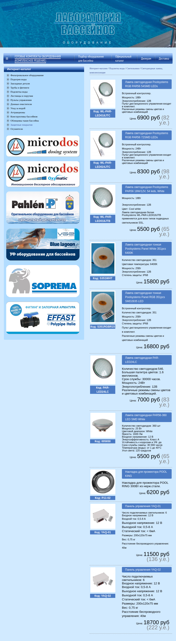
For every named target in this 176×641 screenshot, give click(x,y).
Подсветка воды (117, 68)
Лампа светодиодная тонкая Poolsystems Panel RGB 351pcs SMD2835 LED (145, 297)
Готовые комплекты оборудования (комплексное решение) (38, 58)
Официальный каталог (123, 58)
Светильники (132, 68)
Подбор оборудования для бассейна (91, 58)
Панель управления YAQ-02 (143, 569)
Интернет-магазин (98, 68)
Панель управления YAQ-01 (143, 506)
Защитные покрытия (22, 124)
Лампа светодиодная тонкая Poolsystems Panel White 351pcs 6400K (145, 248)
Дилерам (146, 58)
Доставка (164, 58)
